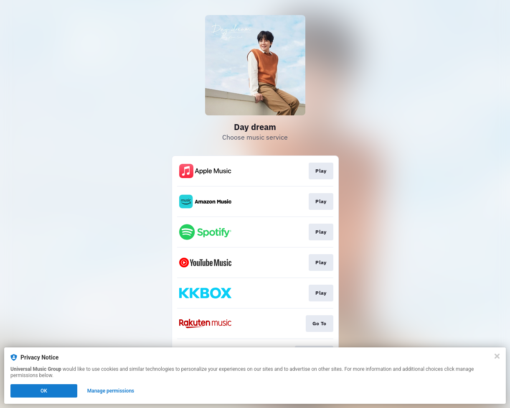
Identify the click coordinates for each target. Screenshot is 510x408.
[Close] (497, 356)
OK (44, 391)
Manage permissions (110, 391)
